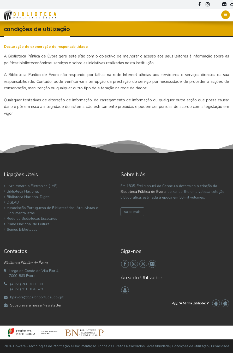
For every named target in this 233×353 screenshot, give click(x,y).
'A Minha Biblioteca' (190, 303)
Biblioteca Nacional (23, 191)
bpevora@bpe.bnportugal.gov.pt (36, 297)
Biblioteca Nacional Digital (29, 196)
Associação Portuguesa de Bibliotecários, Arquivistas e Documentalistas (52, 210)
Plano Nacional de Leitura (28, 224)
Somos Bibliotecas (22, 229)
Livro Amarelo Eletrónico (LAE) (32, 185)
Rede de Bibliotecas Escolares (32, 218)
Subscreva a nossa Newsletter (36, 305)
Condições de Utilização (190, 346)
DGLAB (13, 202)
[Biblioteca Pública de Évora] (30, 14)
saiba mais (132, 212)
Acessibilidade (158, 346)
